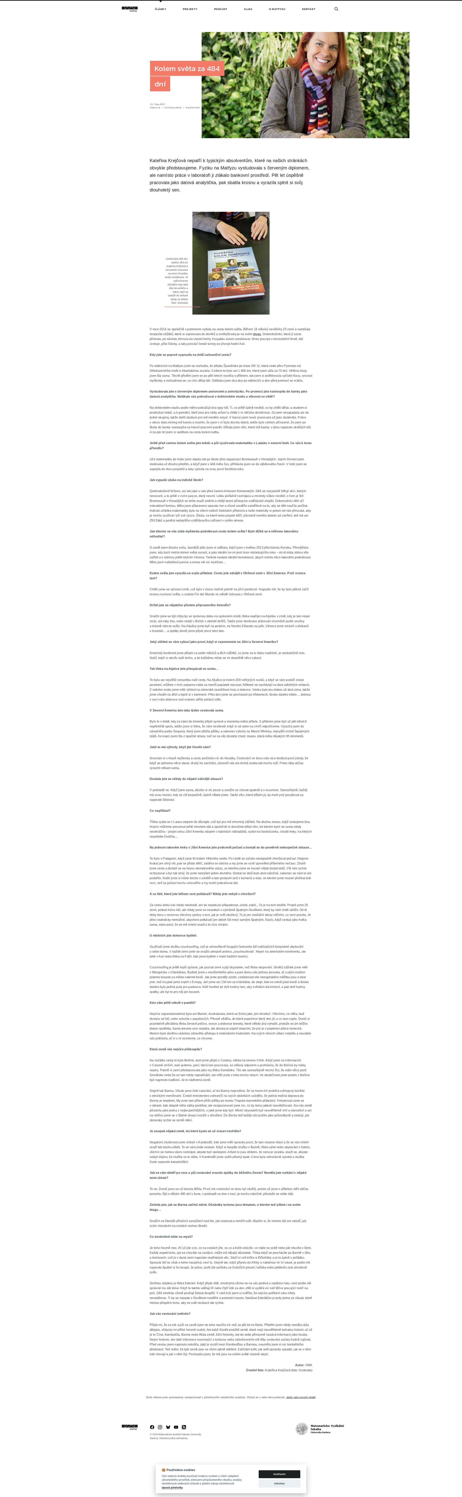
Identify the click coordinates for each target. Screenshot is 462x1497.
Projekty (190, 9)
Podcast (220, 9)
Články (160, 9)
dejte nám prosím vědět (301, 1427)
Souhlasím (279, 1474)
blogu (257, 364)
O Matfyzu (277, 9)
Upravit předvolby (172, 1487)
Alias (248, 9)
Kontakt (309, 9)
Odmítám (279, 1483)
